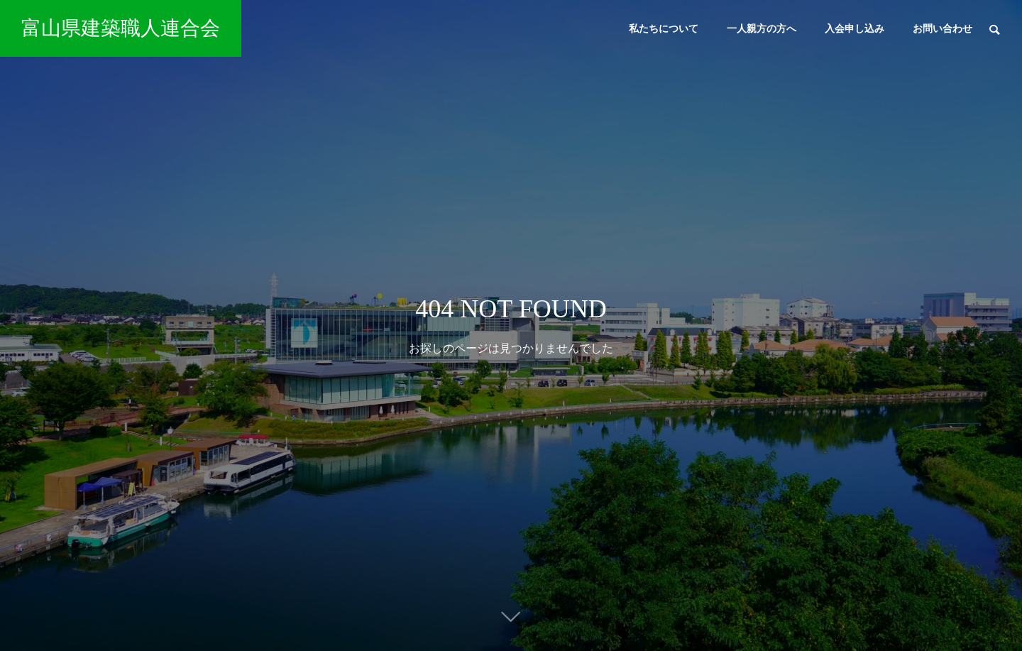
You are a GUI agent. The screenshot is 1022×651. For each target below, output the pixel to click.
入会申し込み (854, 28)
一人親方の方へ (761, 28)
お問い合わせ (942, 28)
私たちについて (663, 28)
